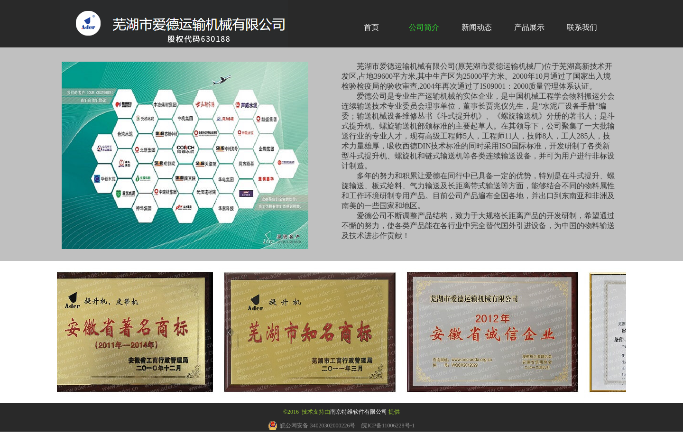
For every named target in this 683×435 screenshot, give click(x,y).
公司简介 (424, 27)
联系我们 (582, 27)
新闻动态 (476, 27)
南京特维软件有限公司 (358, 411)
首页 (371, 27)
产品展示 (529, 27)
